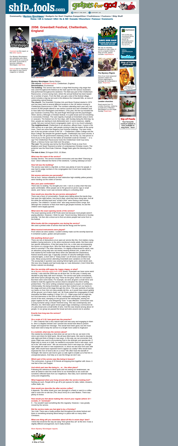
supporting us (109, 54)
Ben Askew (40, 77)
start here (21, 65)
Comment (13, 51)
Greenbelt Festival (49, 83)
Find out (12, 68)
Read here (106, 83)
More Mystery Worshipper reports (44, 429)
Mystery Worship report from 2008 (48, 271)
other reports (17, 53)
